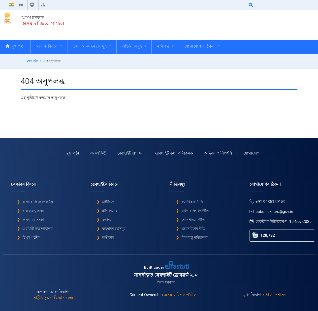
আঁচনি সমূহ (134, 46)
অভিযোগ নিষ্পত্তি (218, 153)
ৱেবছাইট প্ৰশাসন (130, 153)
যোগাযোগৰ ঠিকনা (202, 46)
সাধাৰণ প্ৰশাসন (274, 294)
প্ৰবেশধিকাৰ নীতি (193, 229)
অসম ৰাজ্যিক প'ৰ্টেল (43, 23)
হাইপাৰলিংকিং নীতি (195, 211)
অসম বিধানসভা (33, 220)
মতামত (107, 220)
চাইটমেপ (108, 202)
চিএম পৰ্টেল (31, 237)
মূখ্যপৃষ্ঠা (15, 46)
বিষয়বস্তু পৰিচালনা (195, 237)
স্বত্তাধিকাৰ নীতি (192, 202)
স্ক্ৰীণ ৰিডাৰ (109, 211)
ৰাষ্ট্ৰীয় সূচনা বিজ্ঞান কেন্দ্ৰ (53, 297)
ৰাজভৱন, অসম (33, 211)
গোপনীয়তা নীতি (193, 220)
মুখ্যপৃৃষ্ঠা (72, 153)
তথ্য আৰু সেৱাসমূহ (92, 46)
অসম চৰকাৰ (33, 17)
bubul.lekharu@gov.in (271, 211)
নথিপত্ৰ (165, 46)
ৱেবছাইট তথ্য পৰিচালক (174, 153)
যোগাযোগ (251, 153)
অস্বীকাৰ (108, 237)
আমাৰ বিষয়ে (48, 46)
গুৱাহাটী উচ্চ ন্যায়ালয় (38, 229)
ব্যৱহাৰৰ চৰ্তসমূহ (113, 229)
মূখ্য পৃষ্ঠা (32, 61)
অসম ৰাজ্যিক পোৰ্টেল (38, 202)
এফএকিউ (98, 153)
